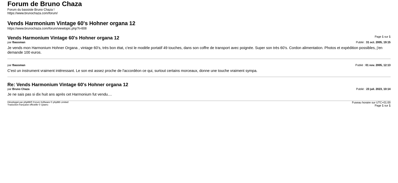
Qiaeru (44, 104)
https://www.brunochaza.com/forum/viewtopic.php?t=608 (47, 28)
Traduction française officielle (22, 104)
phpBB (27, 102)
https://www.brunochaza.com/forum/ (32, 13)
